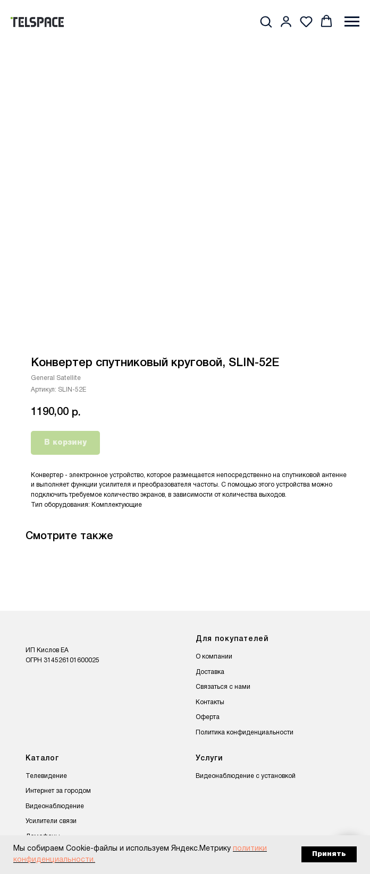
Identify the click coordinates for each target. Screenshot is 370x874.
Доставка (210, 672)
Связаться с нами (223, 687)
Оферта (208, 717)
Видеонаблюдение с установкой (246, 776)
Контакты (210, 702)
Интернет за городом (58, 791)
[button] (265, 21)
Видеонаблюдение (55, 806)
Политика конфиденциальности (244, 732)
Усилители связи (51, 821)
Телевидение (46, 776)
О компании (214, 657)
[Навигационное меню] (351, 21)
